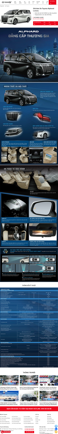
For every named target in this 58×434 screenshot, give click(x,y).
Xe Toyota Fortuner (15, 421)
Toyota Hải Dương (4, 426)
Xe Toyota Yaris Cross (28, 418)
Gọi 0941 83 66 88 (37, 23)
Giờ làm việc (42, 426)
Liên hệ (37, 423)
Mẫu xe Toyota (3, 414)
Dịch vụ (49, 414)
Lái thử (55, 23)
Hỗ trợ (37, 414)
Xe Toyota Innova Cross (28, 419)
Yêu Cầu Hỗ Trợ (29, 431)
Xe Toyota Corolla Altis (16, 419)
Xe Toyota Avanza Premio (5, 418)
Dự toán (50, 23)
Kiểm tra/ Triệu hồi (50, 423)
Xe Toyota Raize (27, 416)
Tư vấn (37, 421)
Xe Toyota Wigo (3, 416)
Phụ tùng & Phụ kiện (51, 421)
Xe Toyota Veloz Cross (16, 418)
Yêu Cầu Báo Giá (52, 2)
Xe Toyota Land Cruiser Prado (5, 423)
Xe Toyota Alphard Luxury (29, 423)
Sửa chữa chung (50, 419)
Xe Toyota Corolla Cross (4, 421)
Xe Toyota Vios (15, 416)
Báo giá (44, 23)
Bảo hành (49, 416)
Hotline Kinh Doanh (29, 426)
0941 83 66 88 (46, 409)
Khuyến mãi (38, 419)
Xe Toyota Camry (27, 421)
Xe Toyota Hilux (3, 419)
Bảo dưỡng (49, 418)
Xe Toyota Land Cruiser (16, 423)
